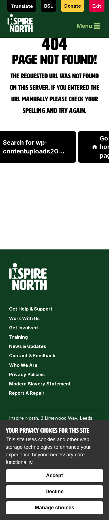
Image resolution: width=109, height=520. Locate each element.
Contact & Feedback (32, 355)
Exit (96, 6)
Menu (88, 26)
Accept (54, 475)
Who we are (23, 365)
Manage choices (54, 507)
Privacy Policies (27, 374)
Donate (72, 6)
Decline (54, 491)
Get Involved (23, 328)
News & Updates (27, 346)
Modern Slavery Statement (40, 384)
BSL (48, 6)
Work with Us (24, 318)
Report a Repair (26, 393)
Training (18, 337)
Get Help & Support (30, 309)
